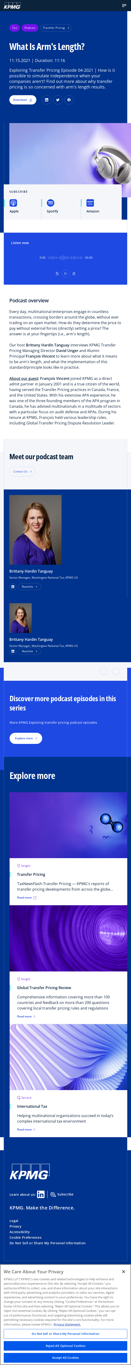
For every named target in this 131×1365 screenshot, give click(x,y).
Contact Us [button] (20, 471)
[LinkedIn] (46, 99)
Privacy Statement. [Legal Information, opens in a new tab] (67, 1324)
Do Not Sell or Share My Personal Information (48, 1243)
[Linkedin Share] (41, 1194)
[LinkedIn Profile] (12, 651)
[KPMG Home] (12, 5)
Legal (14, 1220)
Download (23, 100)
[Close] (123, 1272)
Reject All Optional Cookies (65, 1346)
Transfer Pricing (56, 28)
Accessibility (20, 1232)
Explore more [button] (24, 738)
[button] (124, 5)
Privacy (15, 1226)
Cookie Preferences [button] (25, 1237)
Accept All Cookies (65, 1357)
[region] (65, 1314)
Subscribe (62, 1194)
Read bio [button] (27, 587)
